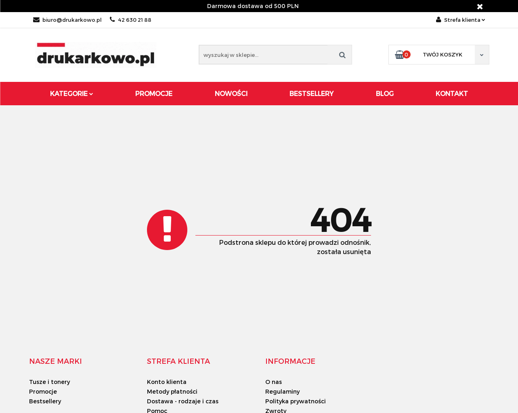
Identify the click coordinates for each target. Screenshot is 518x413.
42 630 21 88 (130, 20)
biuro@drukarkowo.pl (67, 20)
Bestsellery (311, 93)
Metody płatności (172, 391)
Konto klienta (167, 381)
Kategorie (71, 93)
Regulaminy (282, 391)
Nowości (231, 93)
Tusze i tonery (49, 381)
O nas (273, 381)
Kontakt (452, 93)
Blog (385, 93)
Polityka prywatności (295, 401)
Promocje (153, 93)
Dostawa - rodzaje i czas (182, 401)
